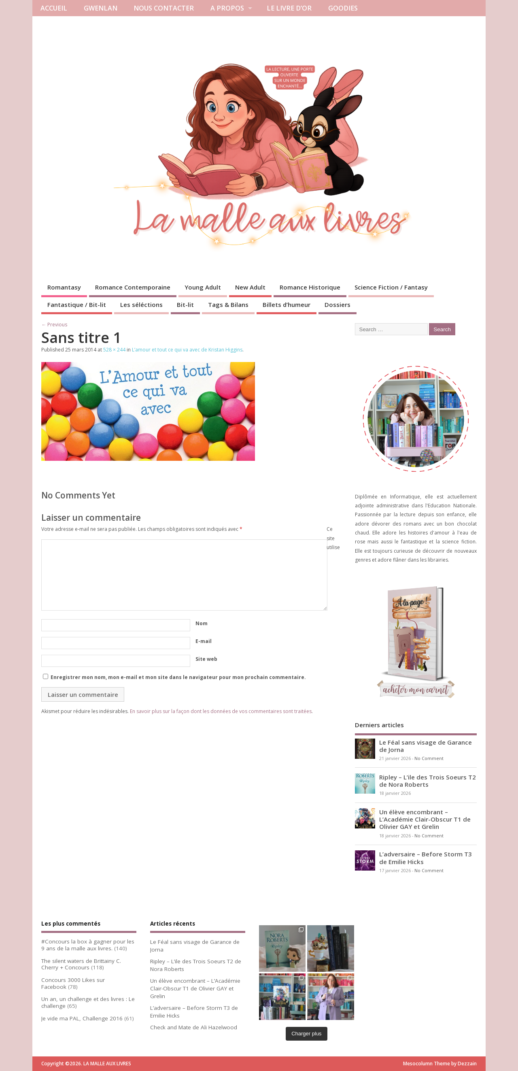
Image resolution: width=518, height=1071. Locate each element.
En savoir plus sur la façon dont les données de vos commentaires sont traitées (221, 711)
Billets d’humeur (286, 304)
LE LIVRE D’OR (289, 8)
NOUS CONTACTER (164, 8)
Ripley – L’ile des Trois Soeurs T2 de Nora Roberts (427, 780)
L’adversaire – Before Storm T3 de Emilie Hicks (425, 857)
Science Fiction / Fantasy (391, 287)
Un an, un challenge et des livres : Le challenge (88, 1002)
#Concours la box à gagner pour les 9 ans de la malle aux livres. (87, 945)
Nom (201, 623)
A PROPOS (227, 8)
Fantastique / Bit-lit (76, 304)
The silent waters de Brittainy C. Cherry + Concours (81, 964)
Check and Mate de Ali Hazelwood (193, 1027)
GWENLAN (100, 8)
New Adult (250, 287)
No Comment (429, 758)
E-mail (203, 641)
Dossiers (337, 304)
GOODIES (343, 8)
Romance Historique (310, 287)
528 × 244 (114, 349)
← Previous (54, 324)
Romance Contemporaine (132, 287)
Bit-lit (185, 304)
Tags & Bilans (228, 304)
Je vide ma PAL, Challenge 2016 (82, 1018)
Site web (206, 659)
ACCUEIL (53, 8)
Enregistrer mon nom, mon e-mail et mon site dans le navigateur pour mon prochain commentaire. (178, 677)
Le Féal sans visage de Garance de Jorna (425, 746)
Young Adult (203, 287)
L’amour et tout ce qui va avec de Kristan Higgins (187, 349)
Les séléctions (141, 304)
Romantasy (64, 287)
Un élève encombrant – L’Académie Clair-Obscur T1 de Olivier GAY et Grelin (425, 819)
